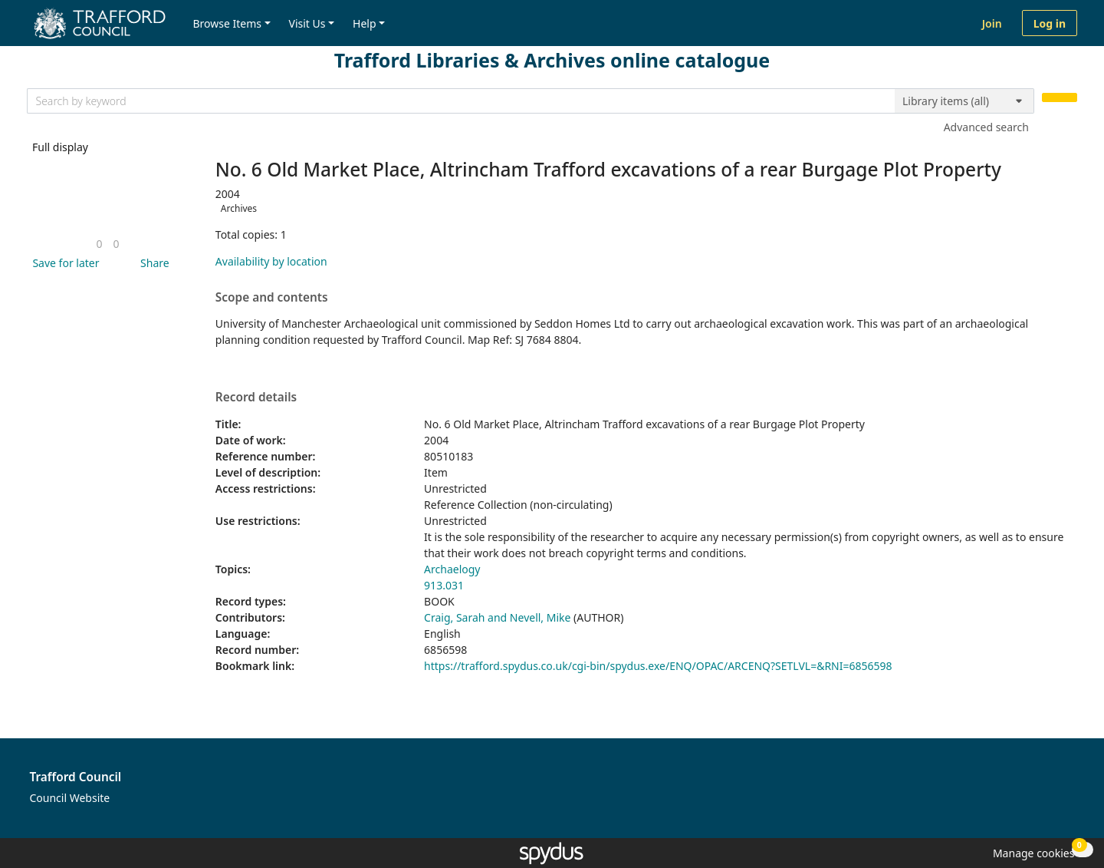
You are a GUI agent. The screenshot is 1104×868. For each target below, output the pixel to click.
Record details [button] (256, 397)
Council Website (70, 797)
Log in (1049, 23)
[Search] (1059, 98)
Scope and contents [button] (271, 298)
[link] (99, 243)
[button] (63, 263)
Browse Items (226, 23)
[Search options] (964, 101)
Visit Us (307, 23)
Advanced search (986, 127)
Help (364, 23)
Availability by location (271, 261)
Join (992, 23)
